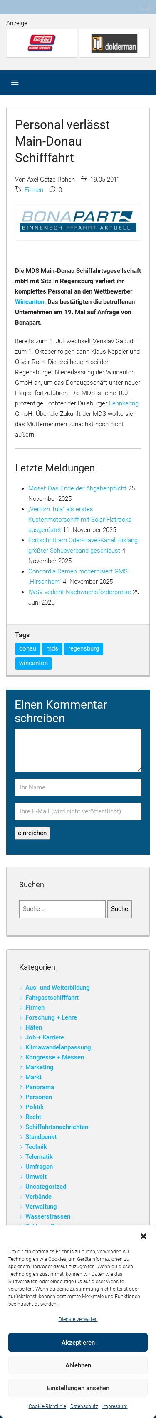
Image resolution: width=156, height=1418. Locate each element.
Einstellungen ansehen (78, 1388)
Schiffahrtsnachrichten (56, 1127)
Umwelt (36, 1176)
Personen (38, 1097)
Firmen (34, 190)
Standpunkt (41, 1137)
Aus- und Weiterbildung (57, 987)
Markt (33, 1077)
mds (52, 648)
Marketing (39, 1067)
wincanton (33, 663)
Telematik (39, 1157)
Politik (34, 1107)
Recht (33, 1117)
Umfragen (39, 1166)
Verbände (38, 1196)
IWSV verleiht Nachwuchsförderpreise (79, 592)
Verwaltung (41, 1206)
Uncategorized (45, 1186)
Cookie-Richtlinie (47, 1406)
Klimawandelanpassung (58, 1047)
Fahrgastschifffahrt (52, 997)
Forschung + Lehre (51, 1017)
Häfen (33, 1027)
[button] (143, 1235)
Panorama (39, 1087)
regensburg (83, 648)
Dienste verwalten (78, 1319)
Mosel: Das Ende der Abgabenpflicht (77, 488)
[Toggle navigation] (145, 7)
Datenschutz (84, 1406)
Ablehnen (78, 1365)
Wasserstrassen (47, 1216)
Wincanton (29, 302)
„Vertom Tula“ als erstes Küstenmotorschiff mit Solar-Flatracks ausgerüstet (79, 519)
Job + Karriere (44, 1037)
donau (27, 648)
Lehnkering (124, 403)
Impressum (115, 1406)
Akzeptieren (78, 1342)
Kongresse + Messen (54, 1057)
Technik (36, 1147)
